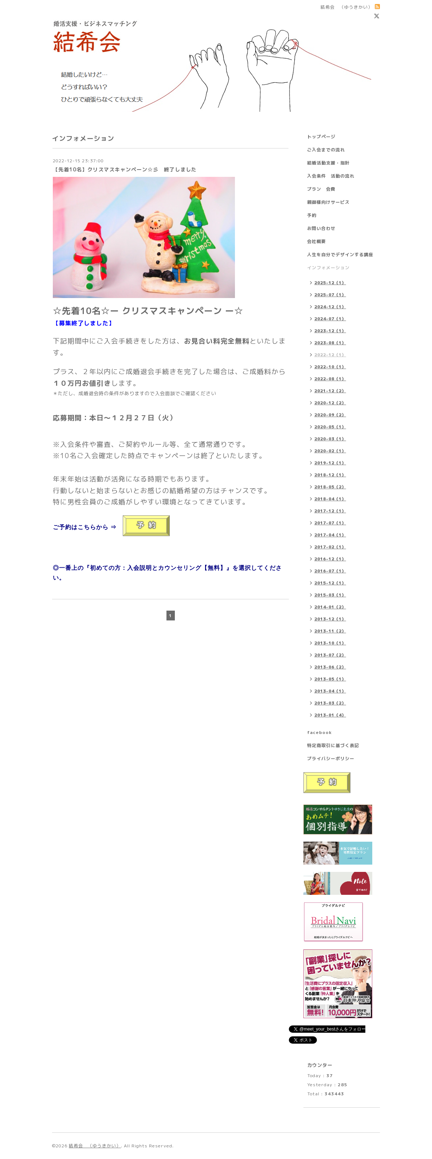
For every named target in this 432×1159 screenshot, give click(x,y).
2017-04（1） (330, 535)
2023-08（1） (330, 343)
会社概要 (316, 241)
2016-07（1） (330, 571)
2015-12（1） (330, 583)
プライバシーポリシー (330, 758)
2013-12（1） (330, 619)
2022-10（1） (330, 367)
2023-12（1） (330, 331)
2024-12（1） (330, 307)
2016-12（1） (330, 559)
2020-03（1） (330, 439)
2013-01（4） (330, 715)
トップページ (321, 137)
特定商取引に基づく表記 (333, 745)
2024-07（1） (330, 319)
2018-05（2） (330, 487)
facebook (319, 732)
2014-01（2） (330, 607)
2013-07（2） (330, 655)
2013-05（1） (330, 679)
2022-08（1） (330, 379)
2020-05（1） (330, 427)
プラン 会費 (321, 189)
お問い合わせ (321, 228)
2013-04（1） (330, 691)
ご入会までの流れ (326, 150)
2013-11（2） (330, 631)
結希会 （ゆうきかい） (95, 1146)
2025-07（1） (330, 295)
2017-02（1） (330, 547)
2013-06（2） (330, 667)
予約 (312, 215)
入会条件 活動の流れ (330, 176)
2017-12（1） (330, 511)
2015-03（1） (330, 595)
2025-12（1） (330, 283)
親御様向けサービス (328, 202)
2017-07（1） (330, 523)
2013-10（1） (330, 643)
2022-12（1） (330, 355)
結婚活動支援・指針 (328, 163)
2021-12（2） (330, 391)
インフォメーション (328, 268)
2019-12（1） (330, 463)
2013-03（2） (330, 703)
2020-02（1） (330, 451)
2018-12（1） (330, 475)
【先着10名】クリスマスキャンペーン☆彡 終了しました (125, 169)
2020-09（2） (330, 415)
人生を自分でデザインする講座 (340, 254)
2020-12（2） (330, 403)
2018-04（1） (330, 499)
